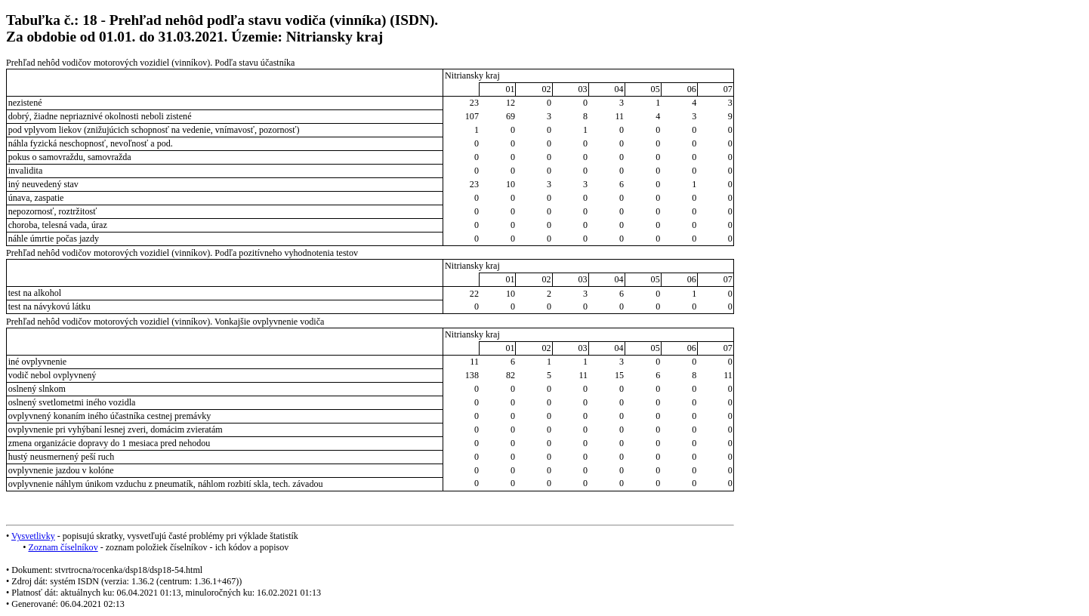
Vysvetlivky (33, 536)
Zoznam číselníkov (62, 547)
